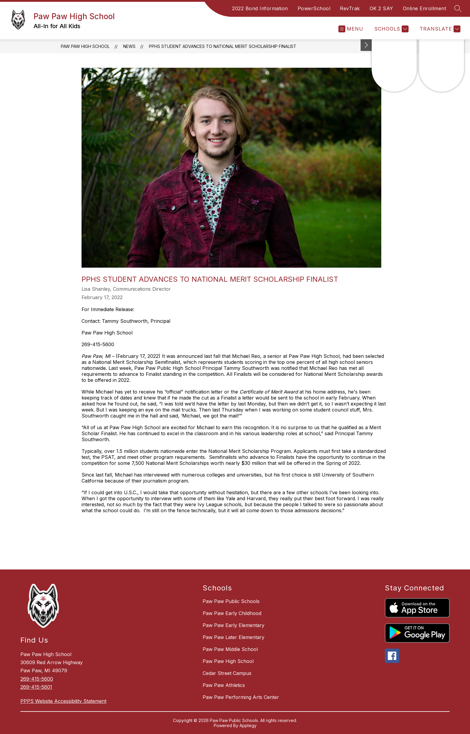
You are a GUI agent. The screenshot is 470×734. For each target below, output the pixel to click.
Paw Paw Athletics (224, 685)
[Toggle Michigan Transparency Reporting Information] (366, 45)
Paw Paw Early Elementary (233, 625)
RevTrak (350, 8)
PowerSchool (314, 8)
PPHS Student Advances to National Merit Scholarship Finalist (222, 46)
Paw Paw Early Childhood (232, 613)
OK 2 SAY (381, 8)
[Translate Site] (439, 29)
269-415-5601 (36, 687)
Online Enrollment (424, 8)
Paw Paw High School (85, 46)
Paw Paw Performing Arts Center (241, 697)
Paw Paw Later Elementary (233, 637)
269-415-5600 (36, 679)
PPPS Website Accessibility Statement (63, 701)
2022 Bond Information (260, 8)
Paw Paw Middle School (230, 649)
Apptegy (248, 725)
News (129, 46)
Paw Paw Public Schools (231, 601)
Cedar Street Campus (227, 673)
